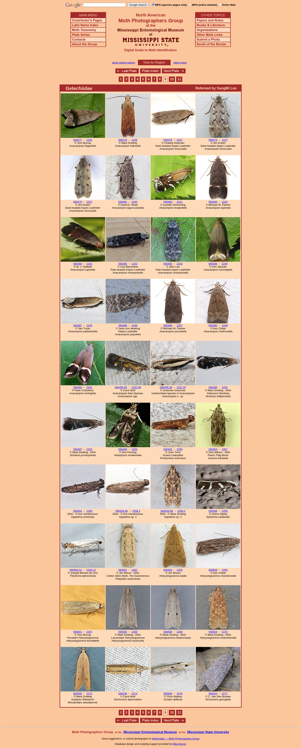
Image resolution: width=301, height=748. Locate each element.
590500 (77, 693)
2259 (225, 510)
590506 (167, 631)
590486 (212, 263)
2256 (180, 449)
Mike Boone (179, 743)
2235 (89, 139)
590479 (167, 139)
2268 (135, 631)
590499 (122, 449)
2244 (225, 263)
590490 (213, 325)
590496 (213, 387)
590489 (167, 325)
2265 (225, 569)
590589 (213, 510)
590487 (77, 325)
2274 (135, 693)
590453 (213, 449)
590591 (122, 569)
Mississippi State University (208, 732)
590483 (167, 201)
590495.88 (166, 387)
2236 (135, 139)
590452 (167, 449)
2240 (135, 201)
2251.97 (181, 387)
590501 (77, 631)
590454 (77, 510)
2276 (180, 693)
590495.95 (121, 387)
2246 (135, 325)
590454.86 (166, 510)
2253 (225, 387)
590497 (77, 449)
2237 (180, 139)
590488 (122, 325)
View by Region (154, 62)
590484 (213, 201)
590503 (167, 569)
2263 (180, 569)
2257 (225, 449)
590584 (167, 693)
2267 (89, 631)
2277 (225, 693)
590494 (77, 387)
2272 (89, 693)
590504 (213, 631)
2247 (180, 325)
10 (172, 79)
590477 (77, 139)
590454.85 (121, 510)
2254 (89, 449)
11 (179, 79)
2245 (89, 325)
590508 (213, 569)
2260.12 (91, 569)
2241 (180, 201)
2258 (89, 510)
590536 (122, 693)
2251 (89, 387)
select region (180, 62)
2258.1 (136, 510)
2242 (225, 201)
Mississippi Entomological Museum (150, 732)
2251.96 (136, 387)
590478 (122, 139)
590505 (122, 631)
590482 (122, 201)
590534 (213, 693)
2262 (135, 569)
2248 (225, 325)
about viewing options (123, 62)
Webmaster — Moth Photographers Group (175, 738)
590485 (122, 263)
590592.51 (75, 569)
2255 (135, 449)
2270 (225, 631)
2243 (135, 263)
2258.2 (181, 510)
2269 (180, 631)
